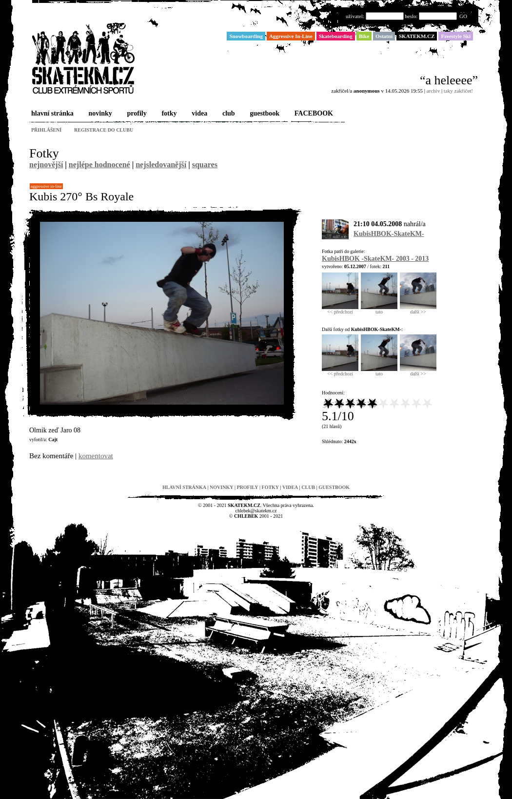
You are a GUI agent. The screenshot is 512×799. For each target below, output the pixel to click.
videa (198, 114)
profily (136, 114)
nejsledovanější (161, 164)
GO (463, 16)
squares (204, 164)
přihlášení (46, 130)
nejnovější (46, 164)
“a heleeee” (449, 80)
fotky (168, 114)
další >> (418, 309)
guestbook (263, 114)
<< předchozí (340, 309)
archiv (433, 91)
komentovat (96, 456)
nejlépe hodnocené (99, 164)
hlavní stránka (51, 114)
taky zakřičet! (458, 91)
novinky (99, 114)
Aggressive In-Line (46, 186)
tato (379, 309)
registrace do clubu (103, 130)
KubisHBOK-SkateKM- (389, 233)
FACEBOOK (313, 114)
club (227, 114)
